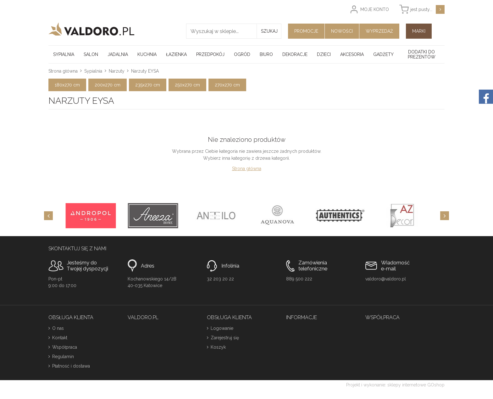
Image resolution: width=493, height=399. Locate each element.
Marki (418, 31)
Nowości (342, 31)
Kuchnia (147, 54)
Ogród (242, 54)
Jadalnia (118, 54)
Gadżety (383, 54)
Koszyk (218, 347)
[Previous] (48, 215)
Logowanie (222, 328)
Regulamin (63, 356)
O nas (58, 328)
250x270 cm (187, 84)
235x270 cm (147, 84)
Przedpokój (210, 54)
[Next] (444, 215)
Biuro (266, 54)
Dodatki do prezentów (421, 54)
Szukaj (269, 31)
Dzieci (324, 54)
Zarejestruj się (225, 337)
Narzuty (117, 71)
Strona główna (63, 71)
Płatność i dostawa (71, 366)
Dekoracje (294, 54)
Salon (91, 54)
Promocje (306, 31)
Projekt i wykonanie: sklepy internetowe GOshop (395, 384)
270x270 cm (227, 84)
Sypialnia (63, 54)
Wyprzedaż (379, 31)
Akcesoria (352, 54)
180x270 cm (67, 84)
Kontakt (59, 337)
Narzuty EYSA (145, 71)
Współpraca (64, 347)
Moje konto (374, 9)
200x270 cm (107, 84)
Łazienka (176, 54)
